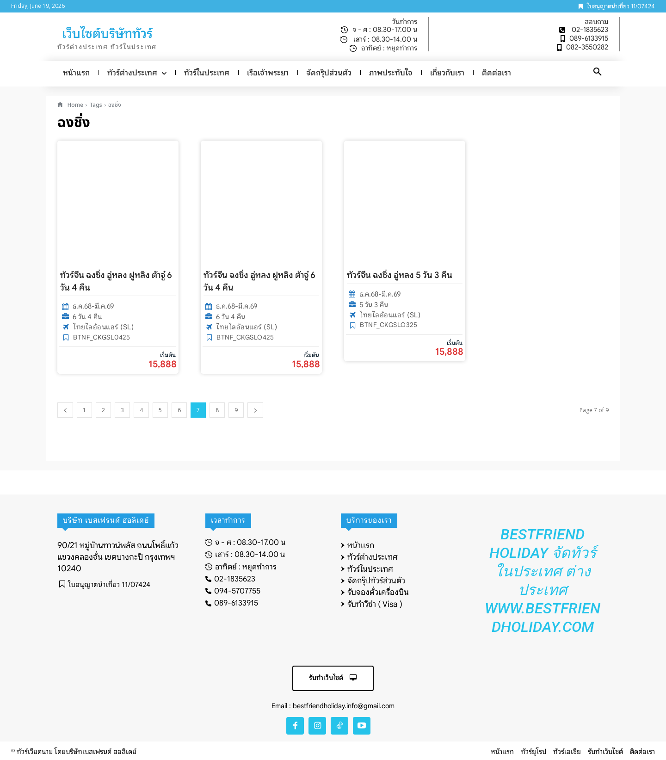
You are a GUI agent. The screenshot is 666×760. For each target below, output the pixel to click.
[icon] (60, 105)
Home (75, 105)
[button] (597, 72)
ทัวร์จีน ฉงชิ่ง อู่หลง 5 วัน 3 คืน (399, 275)
